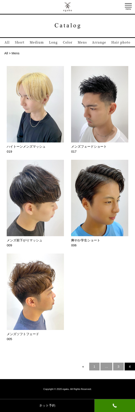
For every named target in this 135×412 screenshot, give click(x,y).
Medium (37, 42)
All (7, 42)
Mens (82, 42)
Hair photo (120, 42)
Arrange (99, 42)
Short (19, 42)
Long (53, 42)
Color (67, 42)
